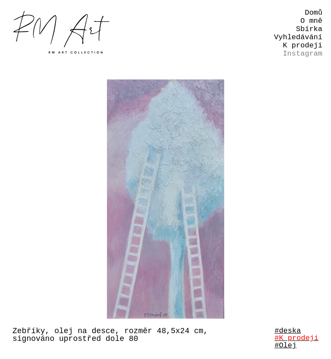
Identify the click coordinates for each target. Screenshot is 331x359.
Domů (313, 13)
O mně (311, 21)
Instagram (302, 54)
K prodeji (302, 45)
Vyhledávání (298, 37)
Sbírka (309, 29)
